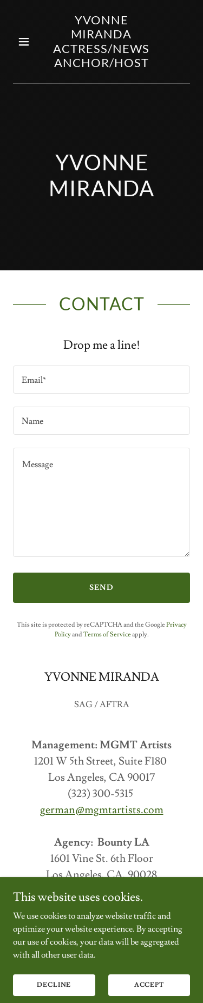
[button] (26, 41)
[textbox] (101, 380)
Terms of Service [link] (107, 634)
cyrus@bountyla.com (101, 907)
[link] (101, 64)
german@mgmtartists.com (101, 810)
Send (101, 588)
